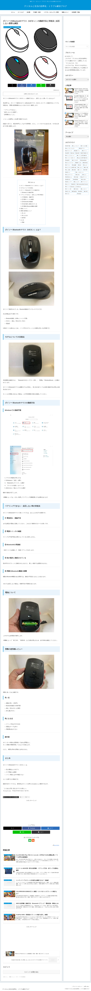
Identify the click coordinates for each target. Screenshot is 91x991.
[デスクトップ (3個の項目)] (69, 151)
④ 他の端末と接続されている (29, 204)
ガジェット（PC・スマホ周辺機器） (10, 797)
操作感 (23, 217)
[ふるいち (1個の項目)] (80, 168)
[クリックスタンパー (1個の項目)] (70, 156)
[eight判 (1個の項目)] (68, 160)
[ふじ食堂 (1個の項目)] (68, 170)
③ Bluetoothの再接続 (27, 201)
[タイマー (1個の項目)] (68, 184)
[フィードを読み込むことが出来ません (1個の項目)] (77, 187)
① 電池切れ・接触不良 (28, 197)
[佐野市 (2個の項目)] (67, 153)
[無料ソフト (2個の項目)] (77, 151)
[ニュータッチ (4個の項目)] (76, 146)
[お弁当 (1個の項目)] (78, 175)
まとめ (22, 220)
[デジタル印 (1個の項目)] (76, 160)
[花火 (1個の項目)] (80, 165)
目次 (29, 182)
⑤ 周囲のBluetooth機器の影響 (29, 206)
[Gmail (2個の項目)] (72, 153)
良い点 (23, 213)
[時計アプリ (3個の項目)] (84, 148)
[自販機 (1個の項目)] (74, 165)
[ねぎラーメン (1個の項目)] (84, 177)
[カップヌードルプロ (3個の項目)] (71, 148)
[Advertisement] (31, 812)
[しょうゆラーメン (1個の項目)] (82, 172)
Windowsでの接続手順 (27, 192)
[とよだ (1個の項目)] (86, 165)
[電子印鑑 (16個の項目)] (68, 146)
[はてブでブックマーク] (31, 85)
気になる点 (25, 215)
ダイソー (22, 797)
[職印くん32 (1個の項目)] (78, 163)
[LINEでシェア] (41, 85)
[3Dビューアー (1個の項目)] (69, 182)
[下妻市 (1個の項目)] (86, 170)
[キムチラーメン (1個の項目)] (70, 175)
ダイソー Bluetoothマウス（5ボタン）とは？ (32, 185)
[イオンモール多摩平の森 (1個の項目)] (71, 168)
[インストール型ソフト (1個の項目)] (70, 158)
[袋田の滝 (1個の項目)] (69, 179)
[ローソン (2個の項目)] (85, 151)
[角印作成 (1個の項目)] (85, 163)
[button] (50, 85)
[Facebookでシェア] (21, 85)
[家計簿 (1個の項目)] (73, 184)
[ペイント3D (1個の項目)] (69, 189)
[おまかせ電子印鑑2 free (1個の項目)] (83, 158)
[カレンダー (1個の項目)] (76, 182)
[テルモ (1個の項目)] (71, 194)
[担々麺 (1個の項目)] (86, 168)
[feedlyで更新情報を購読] (29, 840)
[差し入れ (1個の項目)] (68, 191)
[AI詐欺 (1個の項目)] (74, 170)
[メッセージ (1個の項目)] (85, 189)
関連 (23, 222)
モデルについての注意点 (27, 188)
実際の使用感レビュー (26, 211)
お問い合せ (86, 986)
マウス (27, 797)
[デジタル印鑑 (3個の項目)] (84, 146)
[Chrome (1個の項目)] (77, 189)
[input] (77, 46)
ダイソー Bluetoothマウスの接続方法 (30, 190)
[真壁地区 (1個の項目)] (77, 179)
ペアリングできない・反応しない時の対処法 (32, 194)
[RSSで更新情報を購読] (33, 840)
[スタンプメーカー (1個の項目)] (70, 163)
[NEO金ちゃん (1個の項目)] (69, 177)
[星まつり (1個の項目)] (70, 172)
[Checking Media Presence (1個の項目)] (82, 184)
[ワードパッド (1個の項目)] (85, 182)
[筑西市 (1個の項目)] (80, 191)
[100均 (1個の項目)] (86, 191)
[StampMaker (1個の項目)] (84, 160)
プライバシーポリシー (77, 986)
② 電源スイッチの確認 (28, 199)
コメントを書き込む (31, 972)
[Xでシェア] (12, 85)
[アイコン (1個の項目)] (68, 165)
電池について (24, 208)
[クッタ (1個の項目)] (80, 170)
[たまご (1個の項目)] (85, 175)
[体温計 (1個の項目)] (83, 194)
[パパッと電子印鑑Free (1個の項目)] (82, 156)
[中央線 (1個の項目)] (77, 177)
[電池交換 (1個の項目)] (74, 191)
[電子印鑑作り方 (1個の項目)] (84, 153)
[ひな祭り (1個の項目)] (85, 179)
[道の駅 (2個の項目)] (77, 153)
